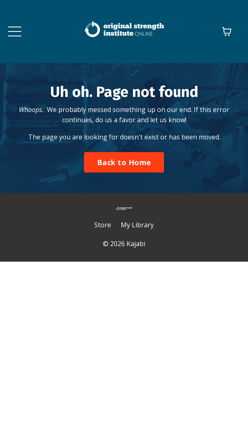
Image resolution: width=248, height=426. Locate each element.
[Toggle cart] (226, 31)
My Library (137, 224)
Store (102, 224)
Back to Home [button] (124, 162)
